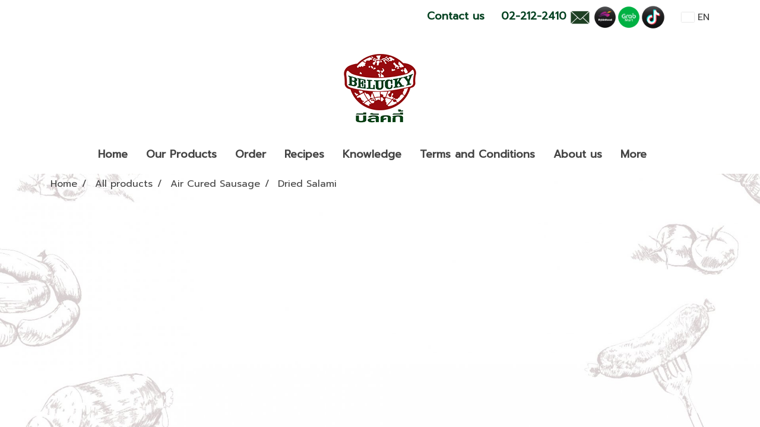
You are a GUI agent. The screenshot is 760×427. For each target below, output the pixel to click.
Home (113, 154)
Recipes (304, 154)
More (633, 154)
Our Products (181, 154)
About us (577, 154)
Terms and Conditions (477, 154)
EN (696, 17)
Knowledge (372, 154)
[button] (666, 155)
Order (250, 154)
